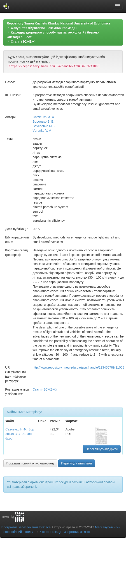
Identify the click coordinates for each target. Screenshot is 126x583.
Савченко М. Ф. (44, 117)
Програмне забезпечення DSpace (26, 527)
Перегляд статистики (76, 463)
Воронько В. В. (43, 121)
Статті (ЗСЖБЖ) (23, 41)
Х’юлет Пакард (50, 532)
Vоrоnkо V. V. (42, 130)
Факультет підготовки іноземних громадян (44, 28)
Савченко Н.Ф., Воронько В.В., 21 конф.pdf (19, 434)
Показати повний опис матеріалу (30, 463)
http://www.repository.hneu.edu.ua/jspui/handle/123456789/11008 (78, 367)
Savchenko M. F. (44, 126)
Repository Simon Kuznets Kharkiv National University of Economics (59, 23)
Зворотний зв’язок (77, 532)
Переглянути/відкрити (102, 449)
